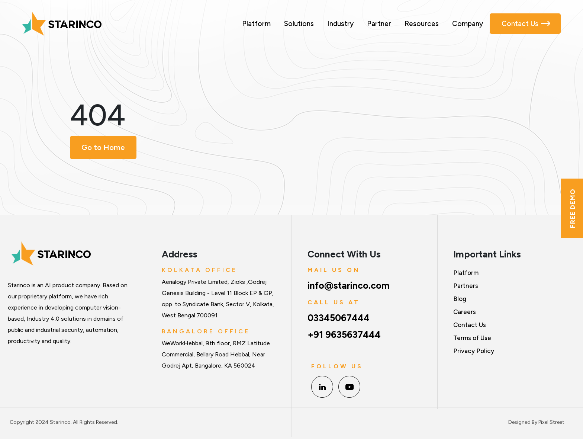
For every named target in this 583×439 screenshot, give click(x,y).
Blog (459, 298)
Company (467, 23)
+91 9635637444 (344, 334)
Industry (340, 23)
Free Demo (572, 208)
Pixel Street (551, 420)
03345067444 (338, 317)
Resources (422, 23)
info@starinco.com (348, 285)
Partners (465, 285)
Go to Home (103, 147)
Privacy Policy (473, 351)
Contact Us (520, 23)
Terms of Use (472, 338)
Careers (464, 311)
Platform (256, 23)
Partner (379, 23)
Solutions (299, 23)
